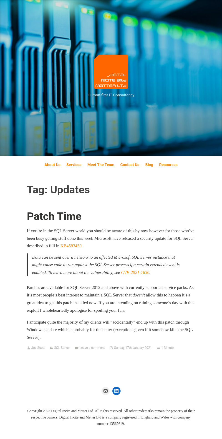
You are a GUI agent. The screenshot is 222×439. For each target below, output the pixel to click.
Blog (149, 164)
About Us (53, 164)
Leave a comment (92, 348)
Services (73, 164)
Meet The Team (100, 164)
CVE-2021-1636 (135, 272)
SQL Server (62, 348)
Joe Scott (38, 348)
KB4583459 (71, 245)
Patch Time (54, 216)
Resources (168, 164)
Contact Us (129, 164)
